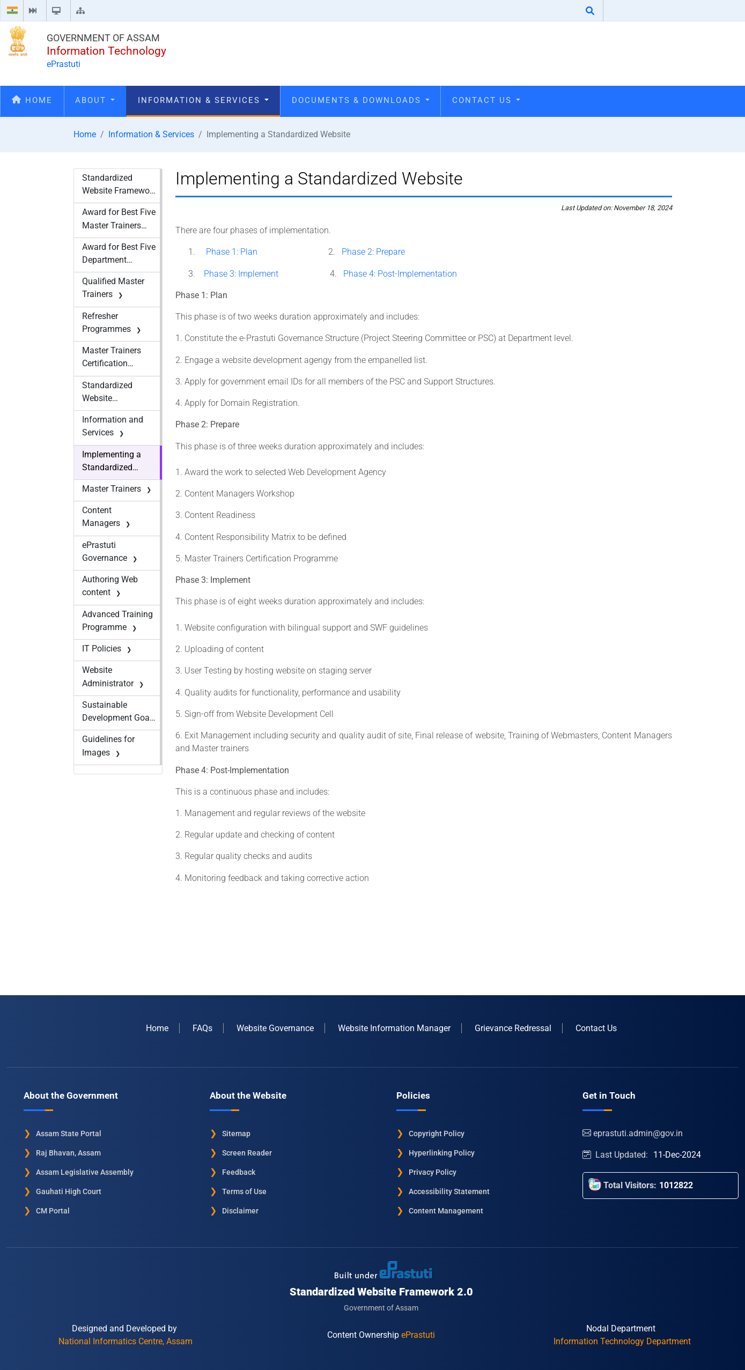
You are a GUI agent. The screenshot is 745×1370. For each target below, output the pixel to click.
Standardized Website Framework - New (119, 185)
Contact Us (486, 100)
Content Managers (101, 516)
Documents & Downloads (361, 100)
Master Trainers (111, 489)
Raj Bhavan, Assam (68, 1153)
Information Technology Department (622, 1341)
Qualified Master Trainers (113, 287)
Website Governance (275, 1028)
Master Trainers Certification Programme (111, 357)
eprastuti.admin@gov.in (633, 1133)
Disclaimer (240, 1210)
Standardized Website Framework (107, 392)
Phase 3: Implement (241, 274)
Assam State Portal (68, 1133)
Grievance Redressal (513, 1028)
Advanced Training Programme (117, 620)
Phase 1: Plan (231, 252)
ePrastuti (63, 64)
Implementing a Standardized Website (111, 461)
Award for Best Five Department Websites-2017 (119, 254)
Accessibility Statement (449, 1191)
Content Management (446, 1210)
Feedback (238, 1172)
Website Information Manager (394, 1028)
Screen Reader (247, 1153)
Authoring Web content (110, 585)
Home (32, 100)
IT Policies (101, 648)
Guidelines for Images (108, 745)
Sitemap (236, 1133)
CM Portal (53, 1210)
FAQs (202, 1028)
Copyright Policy (436, 1133)
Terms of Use (244, 1191)
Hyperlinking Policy (442, 1153)
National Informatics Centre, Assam (125, 1341)
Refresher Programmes (106, 322)
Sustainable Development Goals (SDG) (119, 712)
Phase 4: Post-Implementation (400, 274)
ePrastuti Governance (104, 551)
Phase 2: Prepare (373, 252)
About (95, 100)
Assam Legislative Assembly (85, 1172)
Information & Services (203, 100)
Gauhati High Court (68, 1191)
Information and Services (112, 426)
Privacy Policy (432, 1172)
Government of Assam (103, 37)
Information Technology (106, 51)
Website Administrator (108, 676)
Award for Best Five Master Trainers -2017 (119, 219)
